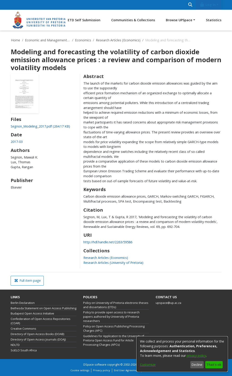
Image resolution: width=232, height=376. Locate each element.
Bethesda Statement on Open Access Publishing (43, 308)
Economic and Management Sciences (47, 40)
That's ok (213, 364)
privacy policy (196, 355)
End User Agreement (126, 370)
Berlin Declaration (23, 303)
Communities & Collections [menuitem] (133, 20)
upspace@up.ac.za (168, 303)
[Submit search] (190, 5)
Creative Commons (23, 329)
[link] (40, 126)
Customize (148, 364)
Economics (83, 40)
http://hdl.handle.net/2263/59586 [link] (107, 242)
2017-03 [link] (17, 142)
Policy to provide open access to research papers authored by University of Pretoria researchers (111, 316)
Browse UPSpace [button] (179, 20)
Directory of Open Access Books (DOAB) (37, 334)
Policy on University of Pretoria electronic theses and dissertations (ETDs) (115, 305)
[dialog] (182, 354)
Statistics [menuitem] (213, 20)
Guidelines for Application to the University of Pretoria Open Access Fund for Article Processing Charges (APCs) (113, 340)
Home (15, 40)
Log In (208, 4)
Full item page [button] (27, 280)
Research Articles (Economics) (118, 40)
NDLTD (15, 345)
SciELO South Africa (24, 350)
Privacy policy (101, 370)
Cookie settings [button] (79, 370)
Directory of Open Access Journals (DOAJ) (38, 339)
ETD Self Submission (84, 20)
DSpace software (94, 365)
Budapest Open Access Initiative (32, 313)
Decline (196, 364)
